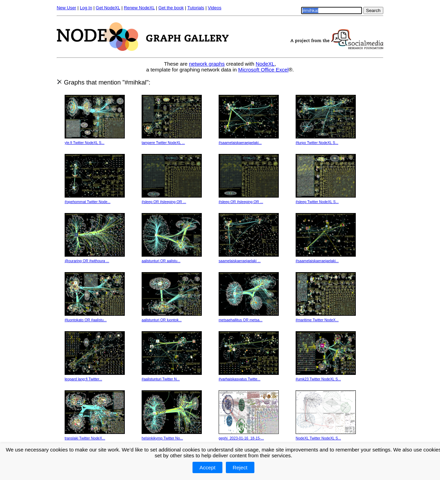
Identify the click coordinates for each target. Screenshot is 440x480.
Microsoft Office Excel (263, 69)
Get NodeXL (108, 7)
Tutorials (195, 7)
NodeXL (265, 64)
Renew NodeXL (139, 7)
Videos (214, 7)
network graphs (207, 64)
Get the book (171, 7)
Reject (240, 467)
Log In (86, 7)
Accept (207, 467)
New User (66, 7)
